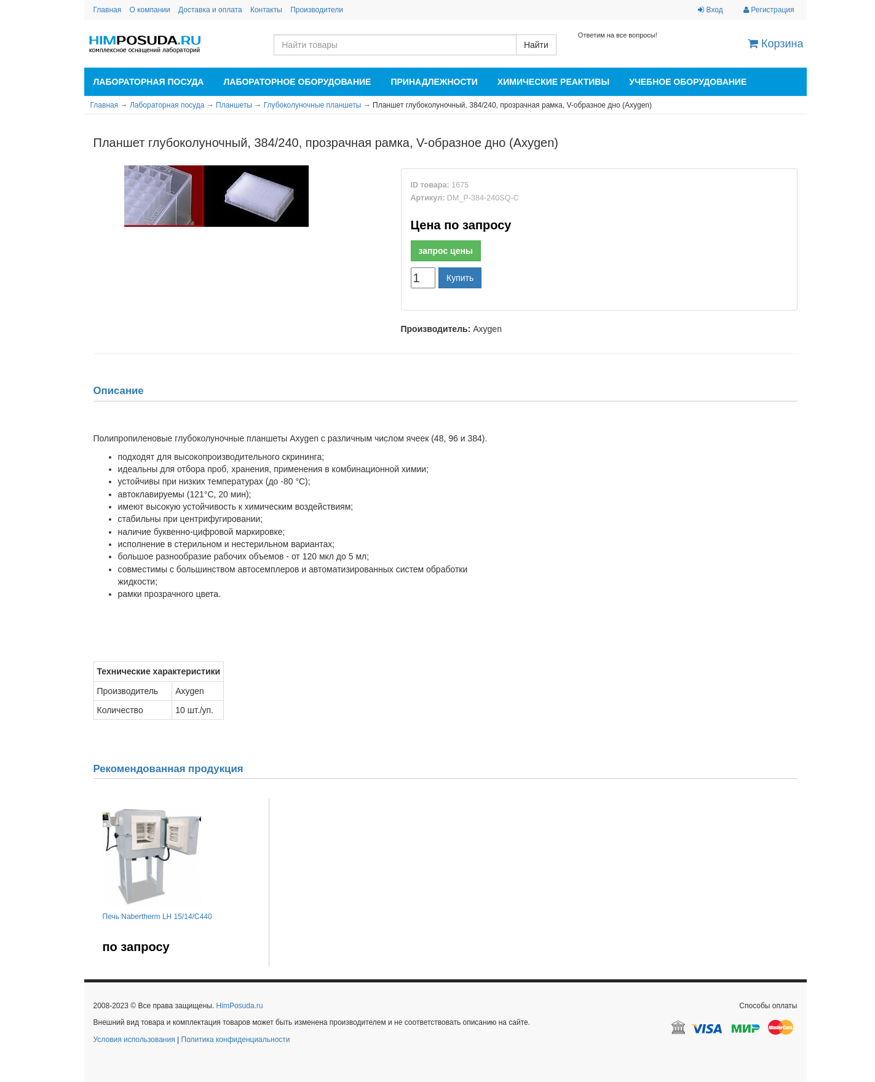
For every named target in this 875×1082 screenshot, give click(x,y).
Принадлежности (433, 82)
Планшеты (234, 105)
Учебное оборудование (687, 82)
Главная (107, 10)
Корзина (776, 44)
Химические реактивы (553, 82)
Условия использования (134, 1039)
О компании (150, 10)
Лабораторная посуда (148, 82)
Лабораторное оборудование (297, 82)
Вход (710, 10)
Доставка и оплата (210, 10)
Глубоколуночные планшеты (313, 105)
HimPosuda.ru (239, 1005)
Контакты (266, 10)
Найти (536, 45)
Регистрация (768, 10)
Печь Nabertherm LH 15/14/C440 (157, 916)
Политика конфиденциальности (235, 1039)
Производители (316, 10)
